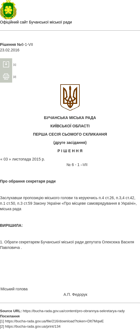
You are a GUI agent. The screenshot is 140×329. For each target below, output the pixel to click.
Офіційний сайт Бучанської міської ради (36, 22)
